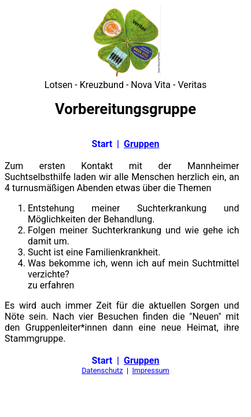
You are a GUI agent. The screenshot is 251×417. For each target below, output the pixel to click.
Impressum (150, 370)
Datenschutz (102, 370)
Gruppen (141, 143)
